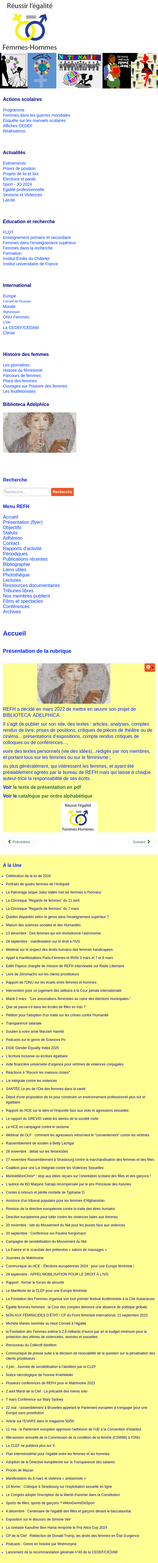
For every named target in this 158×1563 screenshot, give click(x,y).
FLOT (8, 232)
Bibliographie (16, 564)
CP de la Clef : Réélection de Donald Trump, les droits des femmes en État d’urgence (72, 1536)
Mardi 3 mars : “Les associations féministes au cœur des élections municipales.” (68, 999)
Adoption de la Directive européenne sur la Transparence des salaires (60, 1462)
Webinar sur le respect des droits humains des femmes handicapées (59, 950)
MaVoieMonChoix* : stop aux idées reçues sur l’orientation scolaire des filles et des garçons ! (78, 1176)
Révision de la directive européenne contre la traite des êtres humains (60, 1209)
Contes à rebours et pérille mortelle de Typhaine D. (45, 1192)
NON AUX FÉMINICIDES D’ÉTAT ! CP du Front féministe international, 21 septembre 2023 (77, 1315)
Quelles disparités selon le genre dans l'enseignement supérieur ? (57, 917)
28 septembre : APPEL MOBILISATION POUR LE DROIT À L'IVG (57, 1274)
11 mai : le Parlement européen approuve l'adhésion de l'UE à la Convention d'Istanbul (73, 1429)
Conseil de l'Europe (17, 301)
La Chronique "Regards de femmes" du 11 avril (43, 900)
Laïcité (9, 200)
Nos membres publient (26, 595)
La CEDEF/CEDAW (21, 327)
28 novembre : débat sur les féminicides (37, 1151)
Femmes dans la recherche (28, 248)
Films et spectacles (23, 601)
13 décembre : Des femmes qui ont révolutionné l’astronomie (53, 933)
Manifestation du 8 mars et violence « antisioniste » (46, 1478)
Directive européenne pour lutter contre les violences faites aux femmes (62, 1217)
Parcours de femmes (22, 375)
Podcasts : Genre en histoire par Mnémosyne (41, 1544)
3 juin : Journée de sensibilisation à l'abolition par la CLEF (51, 1367)
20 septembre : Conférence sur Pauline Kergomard (45, 1233)
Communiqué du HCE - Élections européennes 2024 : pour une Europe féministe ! (70, 1266)
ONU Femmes (16, 317)
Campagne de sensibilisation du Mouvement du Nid (46, 1242)
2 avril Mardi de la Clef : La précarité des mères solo (46, 1391)
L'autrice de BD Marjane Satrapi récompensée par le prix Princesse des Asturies (68, 1184)
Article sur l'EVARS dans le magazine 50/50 (40, 1421)
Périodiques (15, 553)
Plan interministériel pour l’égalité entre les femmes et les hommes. (58, 1454)
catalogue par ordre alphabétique (55, 795)
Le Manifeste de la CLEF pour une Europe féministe (46, 1291)
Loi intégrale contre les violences (31, 1081)
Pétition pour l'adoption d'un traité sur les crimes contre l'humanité (57, 1015)
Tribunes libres (18, 590)
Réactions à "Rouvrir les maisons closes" (38, 1072)
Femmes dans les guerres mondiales (36, 115)
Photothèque (16, 574)
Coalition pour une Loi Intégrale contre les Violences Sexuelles (55, 1168)
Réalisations (14, 131)
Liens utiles (14, 569)
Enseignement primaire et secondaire (37, 237)
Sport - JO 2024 (17, 184)
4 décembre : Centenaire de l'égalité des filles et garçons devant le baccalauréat (68, 1511)
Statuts (10, 532)
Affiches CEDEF (18, 125)
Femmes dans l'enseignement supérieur (39, 242)
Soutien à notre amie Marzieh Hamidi (35, 1032)
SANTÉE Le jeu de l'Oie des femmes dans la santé (45, 1089)
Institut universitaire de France (30, 263)
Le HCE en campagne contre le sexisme (37, 1127)
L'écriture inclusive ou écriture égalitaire (37, 1056)
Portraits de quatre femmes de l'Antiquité (37, 884)
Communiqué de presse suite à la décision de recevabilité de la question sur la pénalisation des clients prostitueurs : (80, 1356)
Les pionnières (16, 365)
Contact (11, 543)
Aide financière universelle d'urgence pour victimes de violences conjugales (65, 1064)
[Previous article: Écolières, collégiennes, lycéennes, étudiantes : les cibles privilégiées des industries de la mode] (18, 842)
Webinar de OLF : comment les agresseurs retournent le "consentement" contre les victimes (77, 1135)
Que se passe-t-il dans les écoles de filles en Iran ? (45, 1007)
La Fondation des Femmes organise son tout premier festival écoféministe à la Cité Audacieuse (80, 1299)
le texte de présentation (39, 787)
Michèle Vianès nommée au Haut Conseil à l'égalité (46, 1323)
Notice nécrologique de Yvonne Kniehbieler (39, 1375)
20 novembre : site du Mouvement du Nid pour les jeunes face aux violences (65, 1225)
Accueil (10, 516)
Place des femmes (20, 380)
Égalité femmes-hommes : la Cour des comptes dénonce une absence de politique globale (76, 1307)
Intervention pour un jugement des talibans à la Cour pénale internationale (64, 991)
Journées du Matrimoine (25, 1258)
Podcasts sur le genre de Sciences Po (35, 1040)
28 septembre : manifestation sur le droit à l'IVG (43, 941)
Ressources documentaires (31, 585)
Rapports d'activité (22, 548)
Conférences (16, 606)
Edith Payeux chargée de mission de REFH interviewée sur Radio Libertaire (65, 966)
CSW (7, 322)
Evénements (14, 163)
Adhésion (13, 538)
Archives (12, 611)
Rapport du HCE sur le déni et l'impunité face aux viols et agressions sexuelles (67, 1110)
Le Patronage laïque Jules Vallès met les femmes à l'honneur (53, 892)
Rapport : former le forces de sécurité (35, 1282)
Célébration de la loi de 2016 (28, 876)
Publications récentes (25, 559)
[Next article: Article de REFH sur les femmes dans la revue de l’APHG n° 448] (141, 842)
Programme (13, 110)
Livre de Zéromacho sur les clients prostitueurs (42, 974)
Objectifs (12, 527)
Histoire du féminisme (23, 370)
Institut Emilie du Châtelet (26, 258)
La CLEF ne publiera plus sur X (30, 1446)
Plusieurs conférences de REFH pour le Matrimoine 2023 (50, 1383)
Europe (9, 296)
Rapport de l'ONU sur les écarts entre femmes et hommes (51, 982)
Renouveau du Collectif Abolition (31, 1345)
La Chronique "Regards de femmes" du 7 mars (42, 909)
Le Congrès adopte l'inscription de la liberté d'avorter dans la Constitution (63, 1495)
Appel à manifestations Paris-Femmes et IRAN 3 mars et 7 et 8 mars (59, 958)
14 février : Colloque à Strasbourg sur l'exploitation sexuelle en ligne (59, 1487)
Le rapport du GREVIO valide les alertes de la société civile (52, 1119)
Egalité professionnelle (23, 189)
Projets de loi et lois (20, 173)
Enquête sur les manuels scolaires (34, 120)
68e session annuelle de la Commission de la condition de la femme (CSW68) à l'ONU (73, 1437)
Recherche (62, 492)
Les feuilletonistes (19, 391)
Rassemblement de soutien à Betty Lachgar (40, 1143)
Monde (9, 306)
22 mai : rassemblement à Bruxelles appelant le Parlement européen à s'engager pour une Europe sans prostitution (76, 1410)
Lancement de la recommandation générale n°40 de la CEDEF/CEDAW (62, 1552)
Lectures (12, 580)
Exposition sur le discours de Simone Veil (38, 1519)
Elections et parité (19, 179)
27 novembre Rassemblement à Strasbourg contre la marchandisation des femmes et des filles (80, 1160)
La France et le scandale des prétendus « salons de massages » (56, 1250)
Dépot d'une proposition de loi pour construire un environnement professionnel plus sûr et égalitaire (75, 1099)
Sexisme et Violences (22, 194)
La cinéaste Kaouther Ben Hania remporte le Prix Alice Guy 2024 (56, 1528)
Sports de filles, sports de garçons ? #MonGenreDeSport (50, 1503)
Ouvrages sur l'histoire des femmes (35, 386)
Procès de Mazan (19, 1470)
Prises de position (19, 168)
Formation (12, 253)
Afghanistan (11, 312)
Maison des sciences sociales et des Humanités (43, 925)
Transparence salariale (24, 1023)
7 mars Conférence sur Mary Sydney (34, 1399)
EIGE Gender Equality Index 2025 (32, 1048)
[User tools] (149, 667)
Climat (9, 332)
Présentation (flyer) (23, 522)
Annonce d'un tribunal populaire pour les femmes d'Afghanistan (55, 1201)
